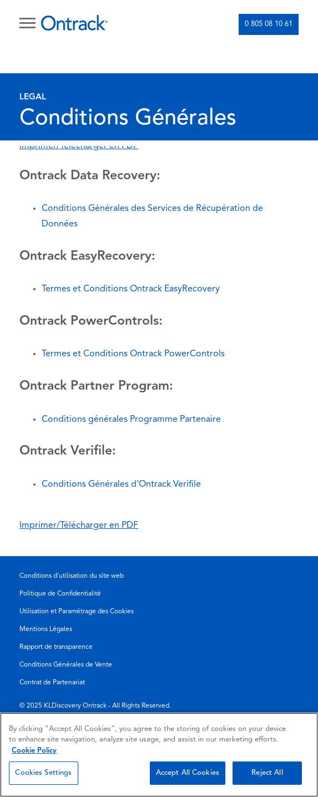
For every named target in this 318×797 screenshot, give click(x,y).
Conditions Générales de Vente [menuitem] (65, 665)
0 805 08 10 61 (268, 24)
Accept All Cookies (187, 772)
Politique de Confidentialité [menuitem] (60, 594)
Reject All (266, 772)
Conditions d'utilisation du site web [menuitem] (71, 576)
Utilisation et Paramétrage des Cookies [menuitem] (76, 611)
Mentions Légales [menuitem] (45, 629)
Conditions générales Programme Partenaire (131, 419)
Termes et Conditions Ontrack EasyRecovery (131, 289)
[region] (159, 755)
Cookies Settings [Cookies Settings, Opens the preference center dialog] (43, 772)
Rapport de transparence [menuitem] (56, 647)
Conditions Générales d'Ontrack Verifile (121, 484)
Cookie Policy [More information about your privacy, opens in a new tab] (34, 750)
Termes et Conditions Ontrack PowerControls (133, 354)
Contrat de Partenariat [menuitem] (52, 682)
